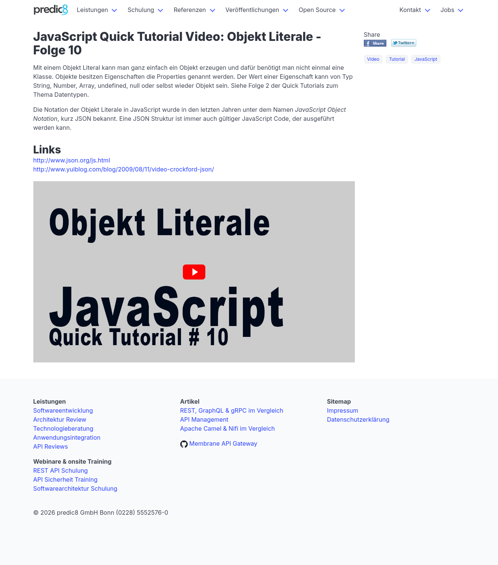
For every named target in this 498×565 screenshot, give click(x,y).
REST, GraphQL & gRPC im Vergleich (232, 410)
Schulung (140, 10)
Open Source (317, 10)
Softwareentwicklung (63, 410)
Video (373, 59)
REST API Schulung (60, 470)
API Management (204, 419)
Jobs (448, 10)
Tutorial (397, 59)
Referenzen (189, 10)
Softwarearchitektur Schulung (75, 488)
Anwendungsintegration (67, 437)
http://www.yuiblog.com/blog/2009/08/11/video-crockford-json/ (123, 169)
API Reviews (50, 446)
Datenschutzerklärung (358, 419)
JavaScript (425, 59)
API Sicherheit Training (65, 479)
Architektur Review (60, 419)
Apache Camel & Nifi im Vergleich (227, 428)
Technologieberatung (63, 428)
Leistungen (92, 10)
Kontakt (410, 10)
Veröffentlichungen (253, 10)
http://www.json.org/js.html (71, 160)
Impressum (343, 410)
